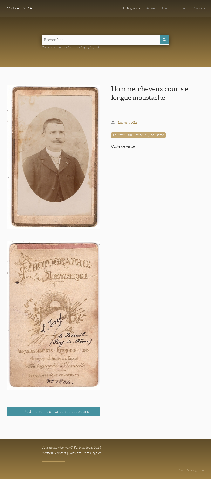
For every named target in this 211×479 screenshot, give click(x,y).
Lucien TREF (128, 122)
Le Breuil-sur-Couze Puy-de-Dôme (138, 135)
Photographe (130, 8)
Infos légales (92, 453)
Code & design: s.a (191, 470)
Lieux (166, 8)
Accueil (151, 8)
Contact (181, 8)
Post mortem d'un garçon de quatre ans (56, 411)
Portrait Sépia (19, 8)
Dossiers (199, 8)
